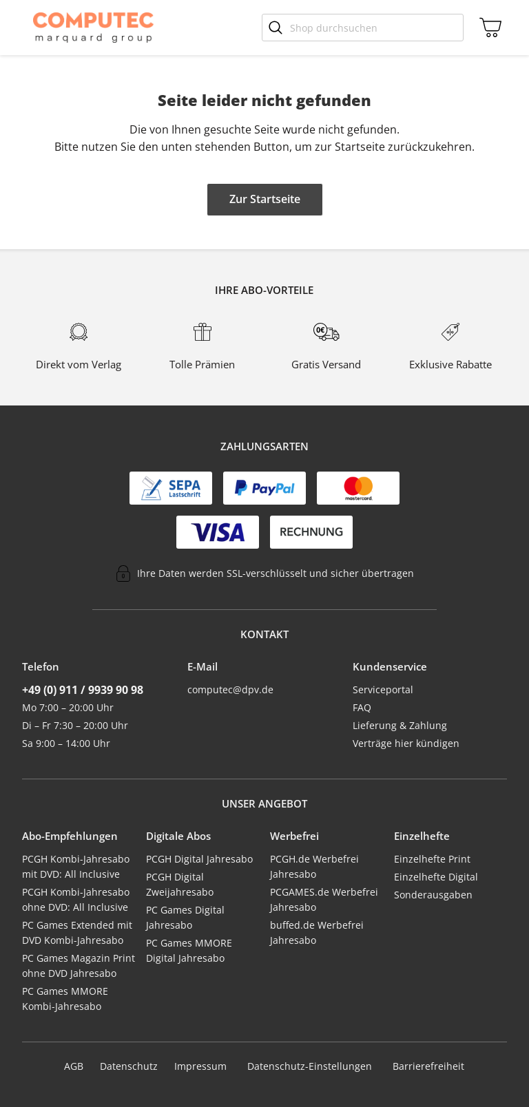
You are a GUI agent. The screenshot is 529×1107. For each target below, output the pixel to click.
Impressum (200, 1066)
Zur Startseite (264, 199)
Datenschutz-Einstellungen (309, 1066)
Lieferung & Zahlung (400, 725)
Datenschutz (129, 1066)
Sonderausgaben (433, 894)
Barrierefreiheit (428, 1066)
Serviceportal (383, 689)
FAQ (362, 707)
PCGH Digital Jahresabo (199, 858)
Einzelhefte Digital (436, 876)
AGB (73, 1066)
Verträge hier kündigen (406, 743)
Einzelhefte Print (432, 858)
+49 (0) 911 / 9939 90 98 (82, 689)
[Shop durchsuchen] (363, 27)
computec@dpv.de (230, 689)
